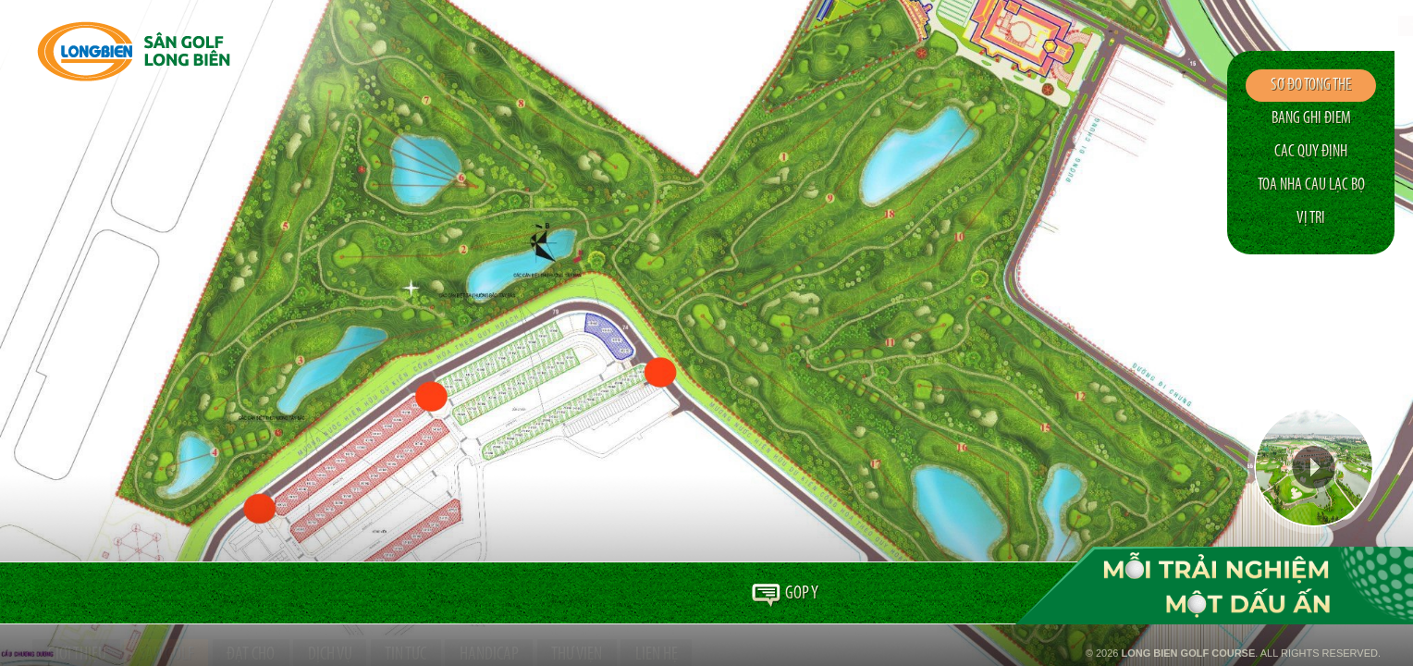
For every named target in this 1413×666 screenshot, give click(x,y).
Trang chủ (52, 594)
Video (1314, 467)
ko (1374, 26)
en (1320, 26)
